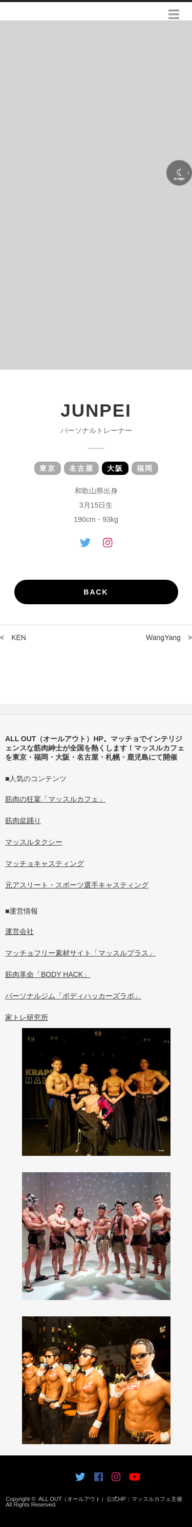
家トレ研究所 (26, 1017)
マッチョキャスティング (44, 863)
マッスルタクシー (33, 842)
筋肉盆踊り (23, 820)
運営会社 (19, 931)
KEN (18, 637)
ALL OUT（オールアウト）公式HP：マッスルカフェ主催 (110, 1499)
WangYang (163, 637)
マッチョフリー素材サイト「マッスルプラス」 (80, 953)
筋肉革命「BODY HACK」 (47, 974)
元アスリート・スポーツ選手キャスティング (76, 885)
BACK (95, 592)
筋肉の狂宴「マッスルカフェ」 (55, 799)
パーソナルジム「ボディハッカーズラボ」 (73, 996)
